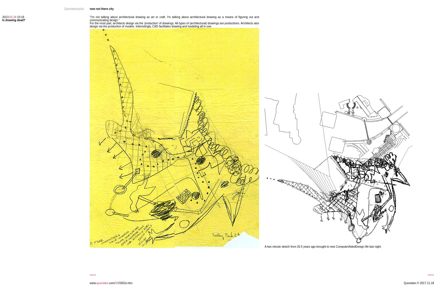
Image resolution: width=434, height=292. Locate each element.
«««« (93, 274)
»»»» (431, 274)
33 (116, 283)
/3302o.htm (125, 283)
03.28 (12, 17)
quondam (102, 283)
